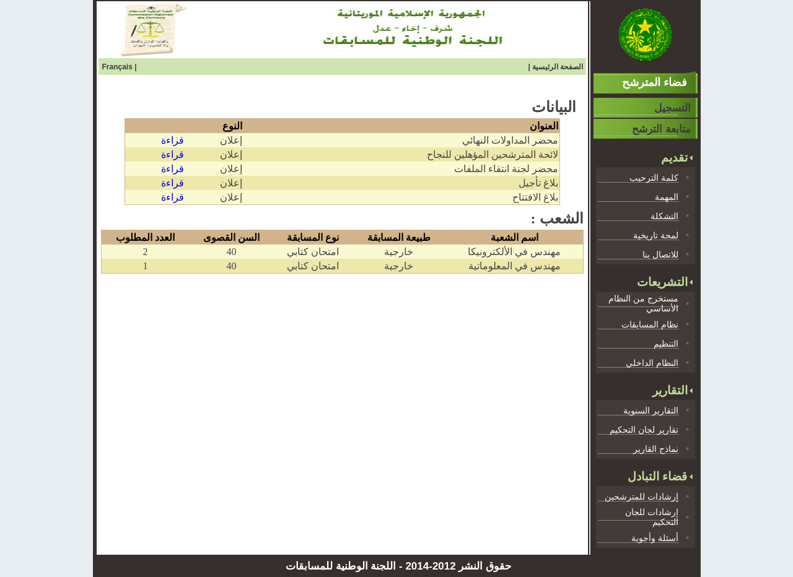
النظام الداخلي (652, 363)
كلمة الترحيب (653, 178)
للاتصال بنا (660, 254)
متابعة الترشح (661, 129)
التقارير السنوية (650, 410)
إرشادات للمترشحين (641, 496)
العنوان (544, 126)
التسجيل (672, 108)
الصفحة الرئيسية (557, 67)
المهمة (666, 197)
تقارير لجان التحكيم (644, 430)
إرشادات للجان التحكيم (651, 517)
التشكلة (664, 216)
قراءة (172, 140)
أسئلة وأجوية (654, 538)
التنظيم (666, 344)
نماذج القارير (655, 449)
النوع (232, 126)
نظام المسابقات (649, 324)
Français (118, 67)
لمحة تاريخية (655, 235)
